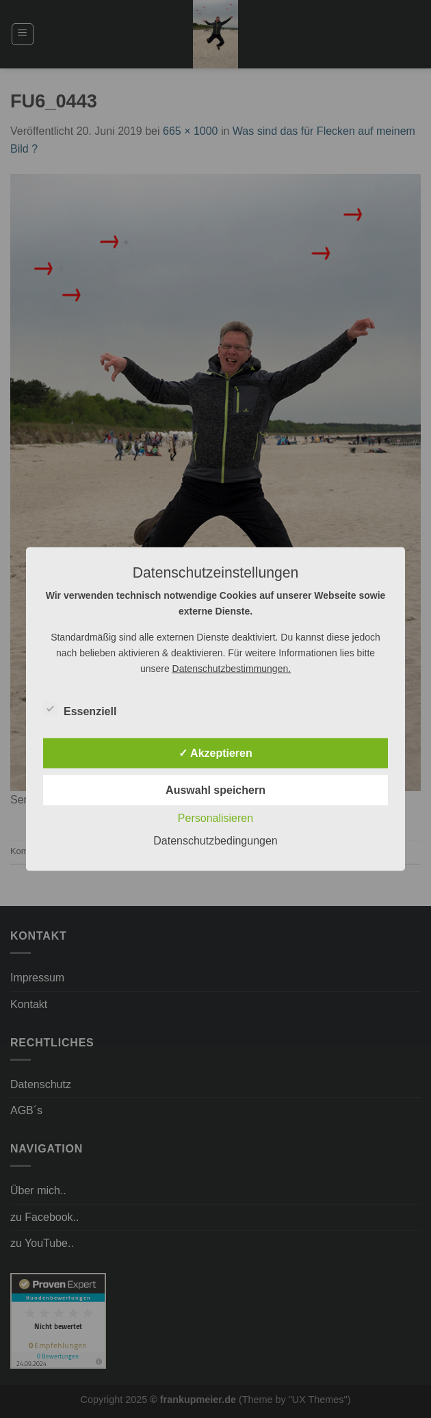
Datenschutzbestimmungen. (231, 668)
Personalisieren (215, 818)
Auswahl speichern (215, 790)
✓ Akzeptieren (215, 753)
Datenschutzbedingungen (215, 841)
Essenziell (79, 709)
